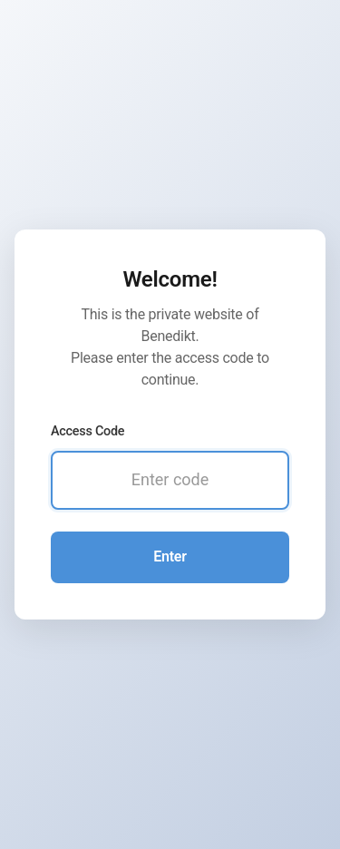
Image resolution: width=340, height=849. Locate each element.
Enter (169, 556)
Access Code (87, 431)
